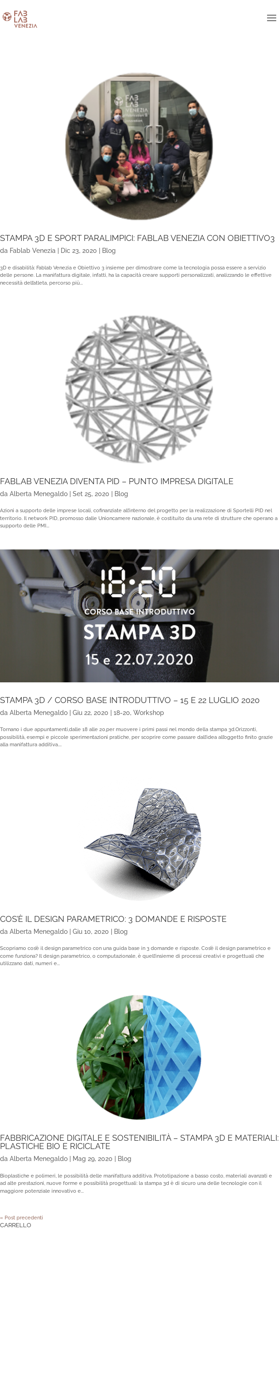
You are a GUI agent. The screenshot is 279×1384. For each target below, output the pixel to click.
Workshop (148, 712)
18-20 (122, 712)
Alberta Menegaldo (39, 494)
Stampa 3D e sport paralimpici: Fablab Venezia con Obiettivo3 (137, 238)
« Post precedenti (21, 1218)
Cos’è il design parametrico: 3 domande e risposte (113, 919)
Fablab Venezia (33, 250)
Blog (109, 250)
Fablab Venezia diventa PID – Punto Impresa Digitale (116, 481)
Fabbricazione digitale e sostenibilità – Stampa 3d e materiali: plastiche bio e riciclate (139, 1142)
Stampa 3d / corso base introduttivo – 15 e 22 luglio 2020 (130, 700)
